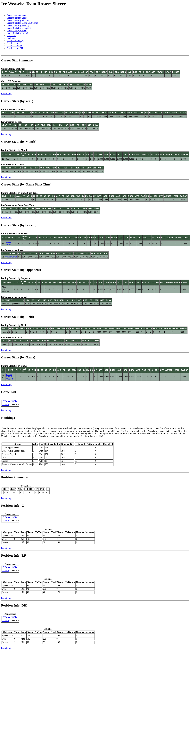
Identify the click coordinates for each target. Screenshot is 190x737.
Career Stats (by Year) (17, 18)
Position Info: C (14, 43)
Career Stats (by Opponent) (19, 28)
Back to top (6, 93)
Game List (11, 35)
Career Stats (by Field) (17, 30)
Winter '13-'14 (8, 243)
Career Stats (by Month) (18, 20)
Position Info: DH (15, 48)
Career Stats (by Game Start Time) (22, 23)
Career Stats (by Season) (18, 25)
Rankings (11, 38)
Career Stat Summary (16, 15)
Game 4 (9, 379)
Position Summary (15, 40)
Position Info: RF (14, 45)
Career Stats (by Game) (17, 33)
